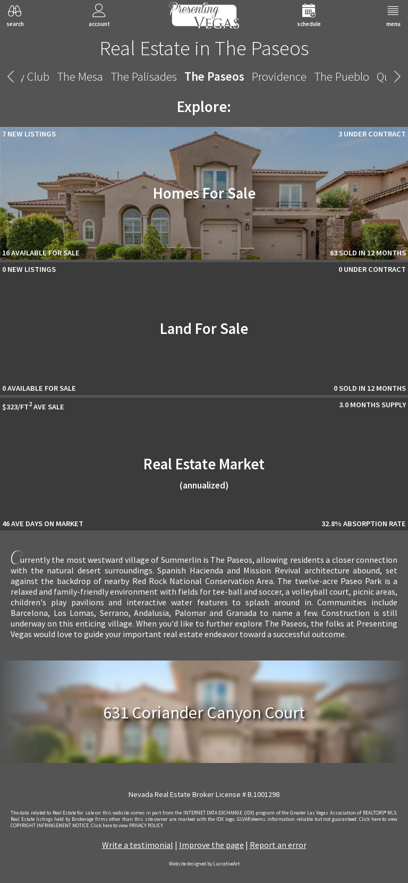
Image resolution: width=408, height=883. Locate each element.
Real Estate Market (204, 473)
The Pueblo (331, 76)
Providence (269, 76)
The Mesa (70, 76)
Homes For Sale (204, 193)
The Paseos (204, 76)
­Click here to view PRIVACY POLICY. (127, 825)
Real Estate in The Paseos (204, 48)
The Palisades (133, 76)
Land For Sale (204, 328)
